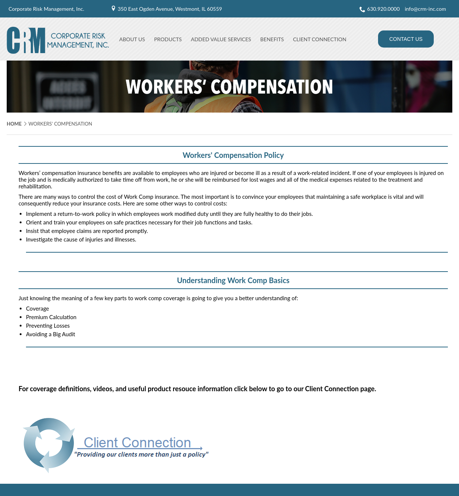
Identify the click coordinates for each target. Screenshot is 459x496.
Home (14, 124)
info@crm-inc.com (425, 9)
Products (168, 39)
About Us (132, 39)
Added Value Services (221, 39)
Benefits (272, 39)
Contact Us (406, 39)
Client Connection (319, 39)
